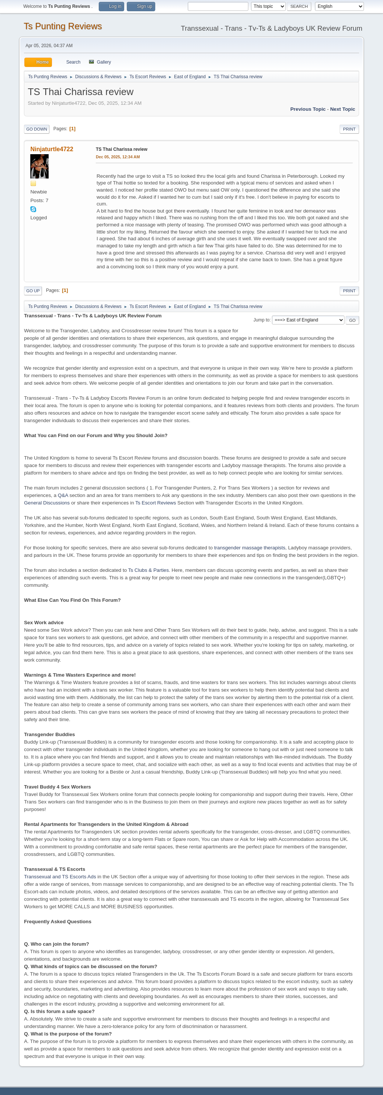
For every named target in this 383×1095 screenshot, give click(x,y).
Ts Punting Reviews (63, 26)
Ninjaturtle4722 (51, 149)
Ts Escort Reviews (155, 503)
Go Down (36, 129)
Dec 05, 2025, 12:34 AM (118, 157)
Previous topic (308, 109)
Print (349, 129)
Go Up (33, 291)
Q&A (63, 495)
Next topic (342, 109)
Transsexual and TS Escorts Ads (60, 876)
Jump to (262, 320)
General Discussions (47, 503)
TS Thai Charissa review (121, 149)
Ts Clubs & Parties (148, 570)
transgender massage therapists (249, 547)
